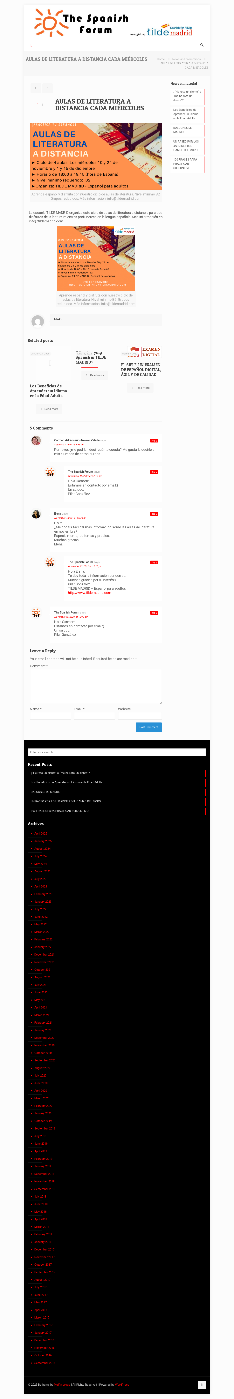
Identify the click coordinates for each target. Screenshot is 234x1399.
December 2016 (44, 1340)
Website (124, 709)
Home (161, 59)
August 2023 (42, 871)
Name (36, 709)
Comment (39, 666)
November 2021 (44, 962)
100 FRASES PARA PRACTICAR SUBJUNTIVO (185, 164)
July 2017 (40, 1287)
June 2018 (41, 1204)
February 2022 (43, 939)
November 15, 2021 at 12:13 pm (85, 476)
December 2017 (44, 1249)
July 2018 (40, 1196)
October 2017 (43, 1264)
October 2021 (43, 969)
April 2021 (40, 1007)
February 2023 (43, 894)
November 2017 (44, 1257)
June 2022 (41, 917)
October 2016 (43, 1355)
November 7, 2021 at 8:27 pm (70, 518)
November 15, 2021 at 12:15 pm (85, 566)
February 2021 (43, 1022)
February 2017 (43, 1325)
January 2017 (43, 1332)
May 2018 (40, 1211)
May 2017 (40, 1302)
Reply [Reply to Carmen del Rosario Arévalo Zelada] (154, 440)
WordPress (122, 1384)
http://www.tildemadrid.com (89, 593)
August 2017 (42, 1279)
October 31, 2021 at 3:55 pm (69, 444)
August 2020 (42, 1068)
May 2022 (40, 924)
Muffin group (62, 1384)
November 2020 (44, 1045)
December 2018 (44, 1174)
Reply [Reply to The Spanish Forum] (154, 472)
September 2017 (44, 1272)
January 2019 (43, 1166)
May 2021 (40, 1000)
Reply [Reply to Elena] (154, 514)
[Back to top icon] (202, 1385)
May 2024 (40, 864)
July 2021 (40, 985)
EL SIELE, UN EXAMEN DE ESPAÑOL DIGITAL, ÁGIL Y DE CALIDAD (141, 369)
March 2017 (41, 1317)
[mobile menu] (31, 45)
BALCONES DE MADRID (182, 130)
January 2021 (43, 1030)
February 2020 (43, 1106)
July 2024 (40, 856)
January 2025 (43, 841)
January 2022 (43, 947)
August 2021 (42, 977)
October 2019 (43, 1121)
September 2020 (44, 1060)
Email (79, 709)
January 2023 (43, 901)
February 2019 (43, 1159)
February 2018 (43, 1234)
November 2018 (44, 1181)
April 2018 (40, 1219)
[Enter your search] (117, 752)
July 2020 (40, 1075)
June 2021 (41, 992)
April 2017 (40, 1310)
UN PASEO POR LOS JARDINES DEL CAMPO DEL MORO (186, 146)
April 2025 (40, 833)
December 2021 (44, 954)
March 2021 (41, 1015)
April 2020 (40, 1090)
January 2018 (43, 1242)
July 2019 (40, 1136)
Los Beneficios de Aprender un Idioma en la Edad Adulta (48, 391)
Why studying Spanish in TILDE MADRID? (91, 357)
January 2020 (43, 1113)
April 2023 (40, 886)
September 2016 (44, 1363)
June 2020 (41, 1083)
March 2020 (41, 1098)
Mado (57, 319)
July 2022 (40, 909)
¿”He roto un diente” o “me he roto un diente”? (187, 96)
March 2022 (41, 932)
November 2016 (44, 1348)
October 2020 (43, 1053)
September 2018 (44, 1189)
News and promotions (186, 59)
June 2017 (41, 1295)
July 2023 (40, 879)
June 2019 (41, 1143)
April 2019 (40, 1151)
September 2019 (44, 1128)
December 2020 (44, 1038)
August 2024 (42, 848)
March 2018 (41, 1227)
